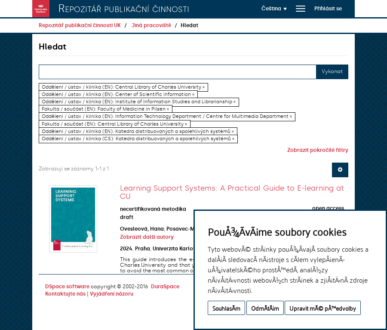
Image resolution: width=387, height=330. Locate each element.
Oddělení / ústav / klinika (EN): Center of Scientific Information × (118, 94)
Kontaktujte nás (65, 294)
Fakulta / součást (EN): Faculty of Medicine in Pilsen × (105, 109)
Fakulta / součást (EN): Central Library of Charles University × (114, 124)
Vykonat (332, 71)
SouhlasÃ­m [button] (226, 307)
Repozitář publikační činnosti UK (80, 25)
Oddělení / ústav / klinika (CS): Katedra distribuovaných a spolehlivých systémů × (138, 139)
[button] (274, 8)
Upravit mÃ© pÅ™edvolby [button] (322, 307)
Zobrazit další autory (147, 237)
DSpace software (67, 287)
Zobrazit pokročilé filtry (317, 150)
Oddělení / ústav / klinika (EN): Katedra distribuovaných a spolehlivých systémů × (138, 131)
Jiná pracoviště (151, 25)
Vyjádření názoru (111, 294)
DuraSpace (165, 287)
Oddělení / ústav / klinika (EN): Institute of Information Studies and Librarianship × (139, 102)
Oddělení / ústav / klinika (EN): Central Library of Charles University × (123, 87)
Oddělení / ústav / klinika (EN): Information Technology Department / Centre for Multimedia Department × (167, 117)
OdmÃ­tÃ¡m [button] (265, 307)
